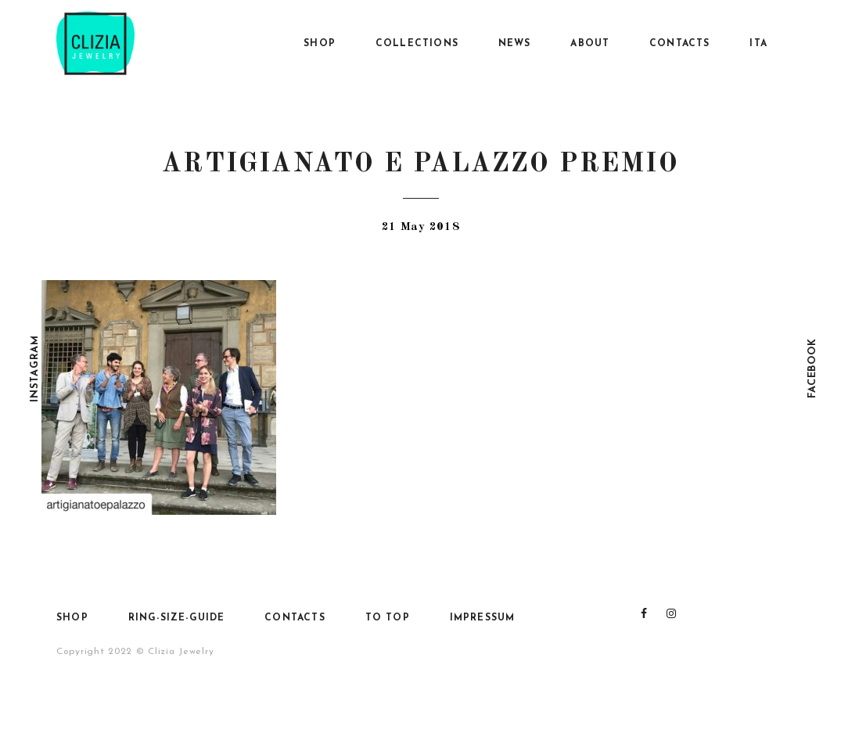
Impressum (483, 618)
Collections (417, 44)
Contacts (679, 44)
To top (387, 618)
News (514, 44)
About (589, 44)
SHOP (320, 44)
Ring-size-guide (176, 618)
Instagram (35, 368)
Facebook (812, 369)
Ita (758, 44)
